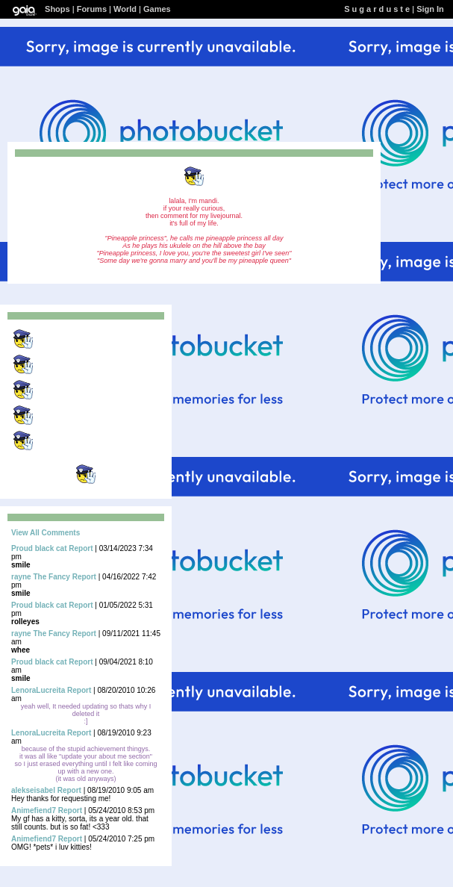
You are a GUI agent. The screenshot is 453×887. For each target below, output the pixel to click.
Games (157, 8)
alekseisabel (33, 790)
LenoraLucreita (38, 690)
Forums (92, 8)
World (125, 8)
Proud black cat (38, 548)
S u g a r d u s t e (377, 8)
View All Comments (45, 533)
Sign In (430, 8)
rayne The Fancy (40, 577)
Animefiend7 (33, 810)
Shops (57, 8)
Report (81, 548)
